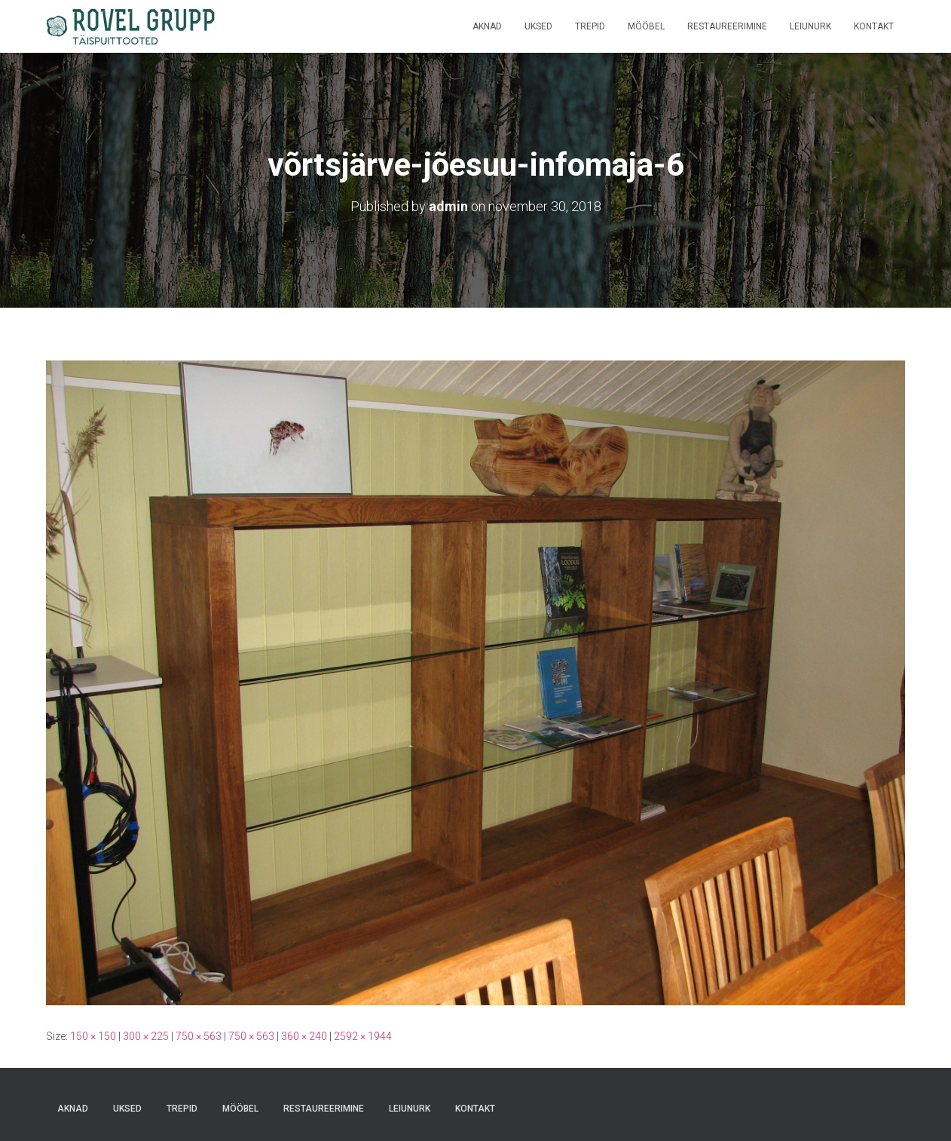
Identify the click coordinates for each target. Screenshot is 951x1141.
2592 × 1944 (363, 1036)
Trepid (590, 26)
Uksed (538, 26)
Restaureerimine (727, 26)
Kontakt (874, 26)
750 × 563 (199, 1036)
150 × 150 (93, 1036)
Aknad (487, 26)
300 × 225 (146, 1036)
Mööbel (646, 26)
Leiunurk (810, 26)
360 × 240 (304, 1036)
